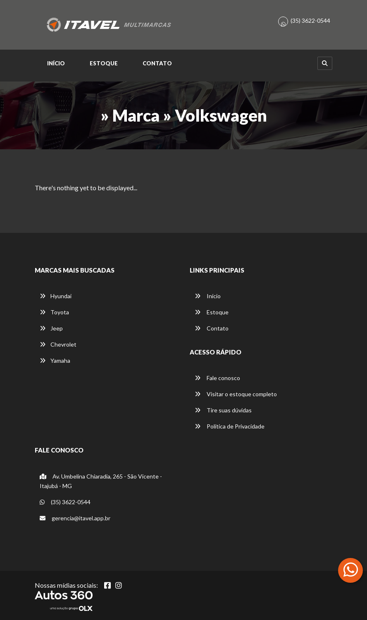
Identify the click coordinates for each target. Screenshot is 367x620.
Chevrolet (58, 344)
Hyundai (55, 295)
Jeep (51, 328)
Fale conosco (217, 377)
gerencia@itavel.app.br (75, 518)
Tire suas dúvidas (223, 410)
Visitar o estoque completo (236, 393)
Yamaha (55, 360)
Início (56, 63)
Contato (157, 63)
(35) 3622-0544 (310, 20)
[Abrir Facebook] (107, 585)
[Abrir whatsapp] (350, 569)
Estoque (104, 63)
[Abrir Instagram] (118, 585)
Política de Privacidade (230, 426)
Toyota (54, 312)
